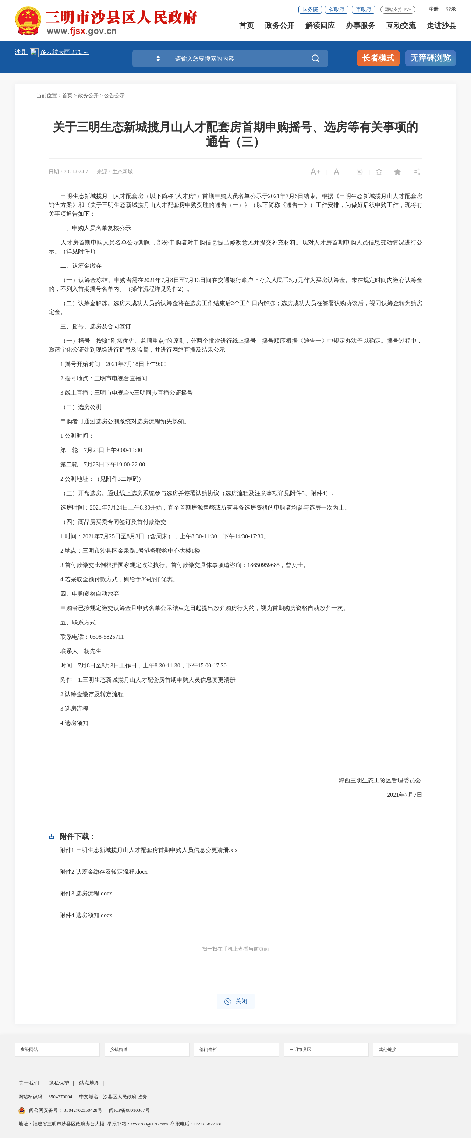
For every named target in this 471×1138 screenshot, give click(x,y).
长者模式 (378, 58)
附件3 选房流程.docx (86, 893)
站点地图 (89, 1083)
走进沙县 (441, 30)
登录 (451, 9)
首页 (246, 30)
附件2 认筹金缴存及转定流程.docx (104, 872)
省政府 (336, 9)
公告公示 (114, 95)
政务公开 (279, 30)
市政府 (363, 9)
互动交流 (401, 30)
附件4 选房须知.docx (86, 915)
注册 (433, 9)
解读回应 (320, 30)
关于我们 (28, 1083)
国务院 (310, 9)
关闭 (235, 1001)
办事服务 (360, 30)
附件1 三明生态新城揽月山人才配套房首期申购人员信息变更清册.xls (148, 850)
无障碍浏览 (430, 58)
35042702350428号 (83, 1110)
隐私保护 (59, 1083)
